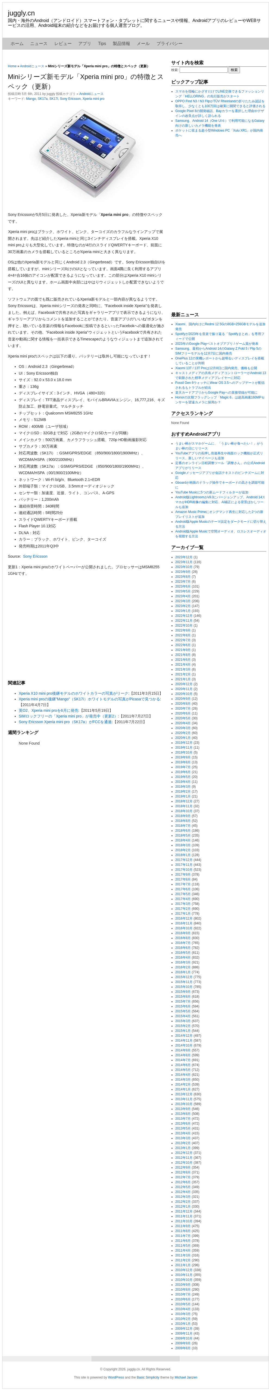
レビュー (63, 43)
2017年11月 (184, 865)
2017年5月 (183, 894)
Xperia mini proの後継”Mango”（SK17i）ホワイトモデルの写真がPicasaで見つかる (89, 699)
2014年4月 (183, 1075)
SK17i (53, 99)
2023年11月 (184, 562)
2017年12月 (184, 860)
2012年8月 (183, 1172)
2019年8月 (183, 762)
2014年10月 (184, 1045)
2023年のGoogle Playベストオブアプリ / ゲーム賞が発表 (216, 344)
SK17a (43, 99)
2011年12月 (184, 1211)
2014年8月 (183, 1055)
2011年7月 (183, 1236)
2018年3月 (183, 845)
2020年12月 (184, 684)
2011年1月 (183, 1265)
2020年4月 (183, 723)
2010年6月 (183, 1299)
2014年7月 (183, 1060)
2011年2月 (183, 1260)
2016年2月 (183, 967)
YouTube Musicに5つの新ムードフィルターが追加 (211, 492)
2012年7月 (183, 1177)
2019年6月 (183, 772)
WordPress (116, 1377)
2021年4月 (183, 664)
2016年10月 (184, 928)
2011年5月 (183, 1246)
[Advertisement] (86, 628)
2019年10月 (184, 752)
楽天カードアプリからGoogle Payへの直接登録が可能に (216, 392)
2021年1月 (183, 679)
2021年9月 (183, 650)
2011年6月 (183, 1241)
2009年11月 (184, 1333)
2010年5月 (183, 1304)
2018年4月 (183, 840)
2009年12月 (184, 1329)
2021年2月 (183, 674)
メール (143, 43)
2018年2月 (183, 850)
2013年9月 (183, 1109)
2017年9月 (183, 874)
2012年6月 (183, 1182)
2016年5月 (183, 953)
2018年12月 (184, 801)
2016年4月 (183, 957)
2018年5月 (183, 835)
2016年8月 (183, 938)
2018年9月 (183, 816)
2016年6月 (183, 948)
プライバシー (170, 43)
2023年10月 (184, 567)
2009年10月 (184, 1338)
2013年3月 (183, 1138)
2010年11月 (184, 1275)
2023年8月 (183, 577)
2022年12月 (184, 616)
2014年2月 (183, 1084)
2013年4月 (183, 1133)
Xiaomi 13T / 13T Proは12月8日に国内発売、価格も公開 (216, 368)
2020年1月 (183, 738)
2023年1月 (183, 611)
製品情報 (121, 43)
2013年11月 (184, 1099)
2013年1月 (183, 1148)
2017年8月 (183, 879)
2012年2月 (183, 1202)
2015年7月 (183, 1001)
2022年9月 (183, 630)
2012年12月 (184, 1153)
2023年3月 (183, 601)
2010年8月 (183, 1289)
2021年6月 (183, 660)
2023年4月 (183, 596)
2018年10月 (184, 811)
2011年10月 (184, 1221)
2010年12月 (184, 1270)
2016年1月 (183, 972)
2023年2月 (183, 606)
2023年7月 (183, 581)
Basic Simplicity (148, 1377)
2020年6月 (183, 713)
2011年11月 (184, 1216)
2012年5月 (183, 1187)
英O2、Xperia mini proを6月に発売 (48, 710)
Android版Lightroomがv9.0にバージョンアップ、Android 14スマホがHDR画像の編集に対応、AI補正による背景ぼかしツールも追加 (220, 502)
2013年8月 (183, 1114)
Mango (31, 99)
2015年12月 (184, 977)
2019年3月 (183, 787)
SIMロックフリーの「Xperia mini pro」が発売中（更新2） (68, 716)
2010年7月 (183, 1294)
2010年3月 (183, 1314)
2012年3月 (183, 1197)
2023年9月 (183, 572)
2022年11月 (184, 621)
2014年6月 (183, 1065)
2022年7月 (183, 640)
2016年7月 (183, 943)
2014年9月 (183, 1050)
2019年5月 (183, 777)
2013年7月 (183, 1119)
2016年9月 (183, 933)
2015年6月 (183, 1006)
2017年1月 (183, 913)
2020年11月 (184, 689)
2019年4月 (183, 782)
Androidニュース (32, 66)
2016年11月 (184, 923)
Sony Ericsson (70, 99)
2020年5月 (183, 718)
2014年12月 (184, 1036)
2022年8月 (183, 635)
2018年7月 (183, 826)
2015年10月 (184, 987)
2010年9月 (183, 1285)
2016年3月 (183, 962)
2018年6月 (183, 830)
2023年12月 (184, 557)
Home (12, 66)
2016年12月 (184, 918)
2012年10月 (184, 1163)
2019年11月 (184, 747)
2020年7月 (183, 708)
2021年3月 (183, 669)
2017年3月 (183, 904)
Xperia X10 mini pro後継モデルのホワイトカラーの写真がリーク (73, 693)
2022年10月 (184, 625)
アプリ (84, 43)
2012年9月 (183, 1167)
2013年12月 (184, 1094)
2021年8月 (183, 655)
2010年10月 (184, 1280)
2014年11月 (184, 1040)
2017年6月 (183, 889)
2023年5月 (183, 591)
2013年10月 (184, 1104)
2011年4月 (183, 1250)
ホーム (17, 43)
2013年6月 (183, 1123)
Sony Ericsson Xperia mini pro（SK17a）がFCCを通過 (65, 722)
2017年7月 (183, 884)
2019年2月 (183, 791)
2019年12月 (184, 743)
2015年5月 (183, 1011)
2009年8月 (183, 1348)
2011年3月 (183, 1255)
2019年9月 (183, 757)
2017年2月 (183, 909)
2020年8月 (183, 704)
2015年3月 (183, 1021)
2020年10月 (184, 694)
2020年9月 (183, 699)
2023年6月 (183, 586)
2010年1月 (183, 1324)
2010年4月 (183, 1309)
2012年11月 (184, 1158)
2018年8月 (183, 821)
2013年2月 (183, 1143)
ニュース (39, 43)
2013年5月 (183, 1128)
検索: (175, 70)
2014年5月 (183, 1070)
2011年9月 (183, 1226)
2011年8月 (183, 1231)
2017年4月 (183, 899)
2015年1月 (183, 1031)
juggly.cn (21, 13)
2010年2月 (183, 1319)
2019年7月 (183, 767)
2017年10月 (184, 870)
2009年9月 (183, 1343)
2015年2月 (183, 1026)
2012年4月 (183, 1192)
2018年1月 (183, 855)
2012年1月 (183, 1206)
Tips (102, 43)
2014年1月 (183, 1089)
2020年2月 (183, 733)
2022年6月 (183, 645)
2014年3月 (183, 1079)
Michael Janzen (186, 1377)
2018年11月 (184, 806)
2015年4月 (183, 1016)
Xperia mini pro (94, 99)
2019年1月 (183, 796)
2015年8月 (183, 996)
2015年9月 (183, 992)
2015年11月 (184, 982)
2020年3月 (183, 728)
